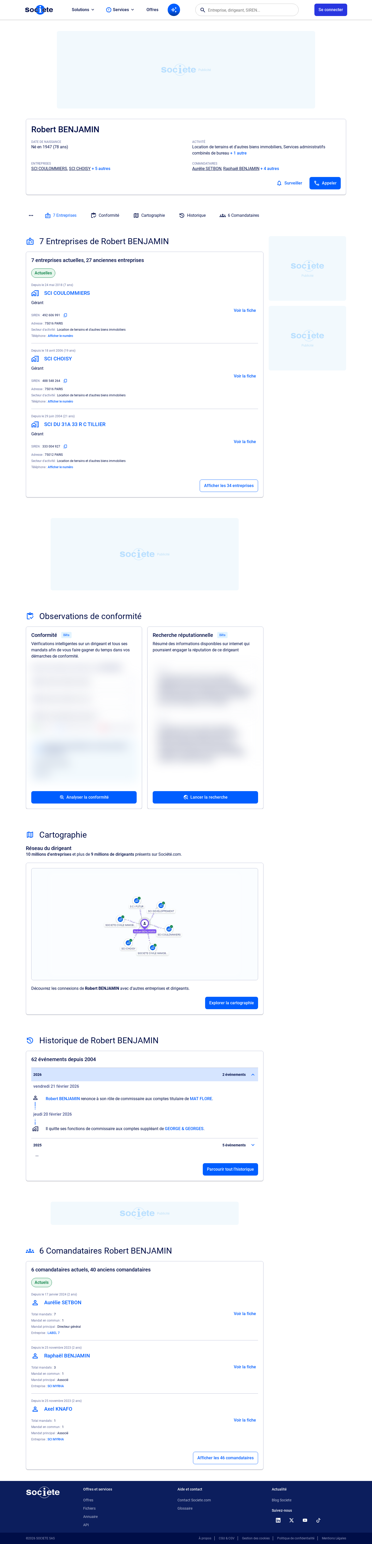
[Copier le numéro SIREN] (65, 315)
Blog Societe (281, 1500)
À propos (205, 1538)
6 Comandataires (239, 215)
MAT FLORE (201, 1098)
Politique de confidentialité (295, 1538)
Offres (152, 9)
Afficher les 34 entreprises (229, 485)
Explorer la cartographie (231, 1002)
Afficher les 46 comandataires (225, 1457)
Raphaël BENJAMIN (241, 168)
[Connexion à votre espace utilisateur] (330, 10)
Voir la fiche (245, 310)
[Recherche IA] (174, 10)
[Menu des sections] (31, 215)
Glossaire (184, 1508)
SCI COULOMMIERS (49, 168)
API (86, 1525)
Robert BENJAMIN (63, 1098)
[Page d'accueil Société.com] (39, 10)
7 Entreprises (60, 215)
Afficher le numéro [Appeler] (60, 336)
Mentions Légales (334, 1538)
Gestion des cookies (256, 1538)
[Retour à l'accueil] (43, 1492)
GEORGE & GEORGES (184, 1128)
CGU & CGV (227, 1538)
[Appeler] (325, 183)
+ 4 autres (269, 168)
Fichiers (89, 1508)
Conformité (104, 215)
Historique (192, 215)
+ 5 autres (101, 168)
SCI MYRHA (56, 1386)
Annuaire (90, 1517)
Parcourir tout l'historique (230, 1169)
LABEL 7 (54, 1333)
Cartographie (149, 215)
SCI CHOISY (80, 168)
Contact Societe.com (194, 1500)
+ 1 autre (238, 153)
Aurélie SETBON (206, 168)
